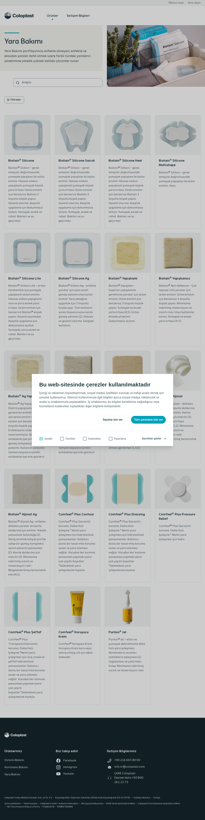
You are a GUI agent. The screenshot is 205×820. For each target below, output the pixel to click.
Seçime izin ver (113, 419)
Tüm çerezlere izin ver (148, 419)
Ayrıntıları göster (151, 438)
